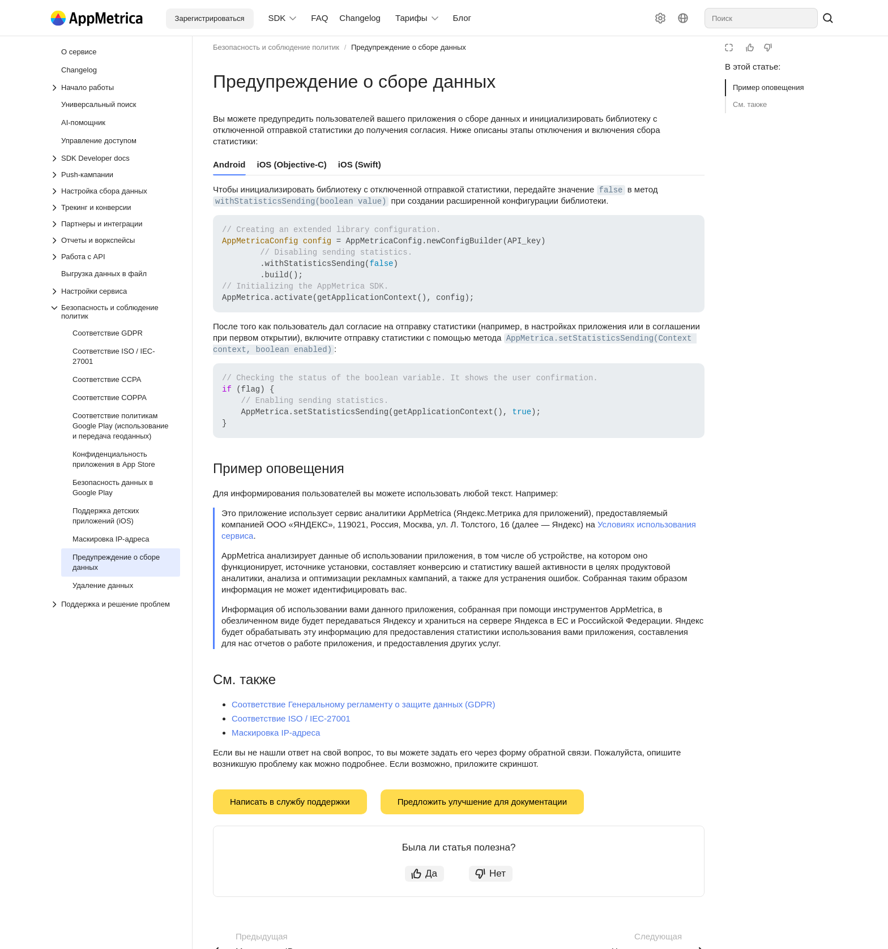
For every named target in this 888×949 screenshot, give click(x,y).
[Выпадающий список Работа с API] (115, 256)
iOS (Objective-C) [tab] (292, 164)
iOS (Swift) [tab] (359, 164)
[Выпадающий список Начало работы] (115, 87)
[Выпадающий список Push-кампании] (115, 174)
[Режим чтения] (729, 47)
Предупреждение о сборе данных (408, 47)
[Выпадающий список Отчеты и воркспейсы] (115, 240)
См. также (750, 104)
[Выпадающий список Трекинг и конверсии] (115, 207)
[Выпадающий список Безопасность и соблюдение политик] (115, 311)
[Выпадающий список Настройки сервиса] (115, 291)
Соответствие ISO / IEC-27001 (291, 718)
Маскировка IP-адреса (276, 732)
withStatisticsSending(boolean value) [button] (300, 201)
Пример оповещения (768, 87)
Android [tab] (229, 164)
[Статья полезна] (750, 47)
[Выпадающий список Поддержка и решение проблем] (55, 604)
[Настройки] (660, 18)
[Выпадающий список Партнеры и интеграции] (115, 224)
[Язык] (683, 18)
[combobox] (761, 18)
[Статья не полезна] (768, 47)
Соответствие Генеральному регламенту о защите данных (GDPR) (363, 704)
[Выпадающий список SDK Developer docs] (115, 158)
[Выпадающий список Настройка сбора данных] (115, 191)
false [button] (611, 190)
